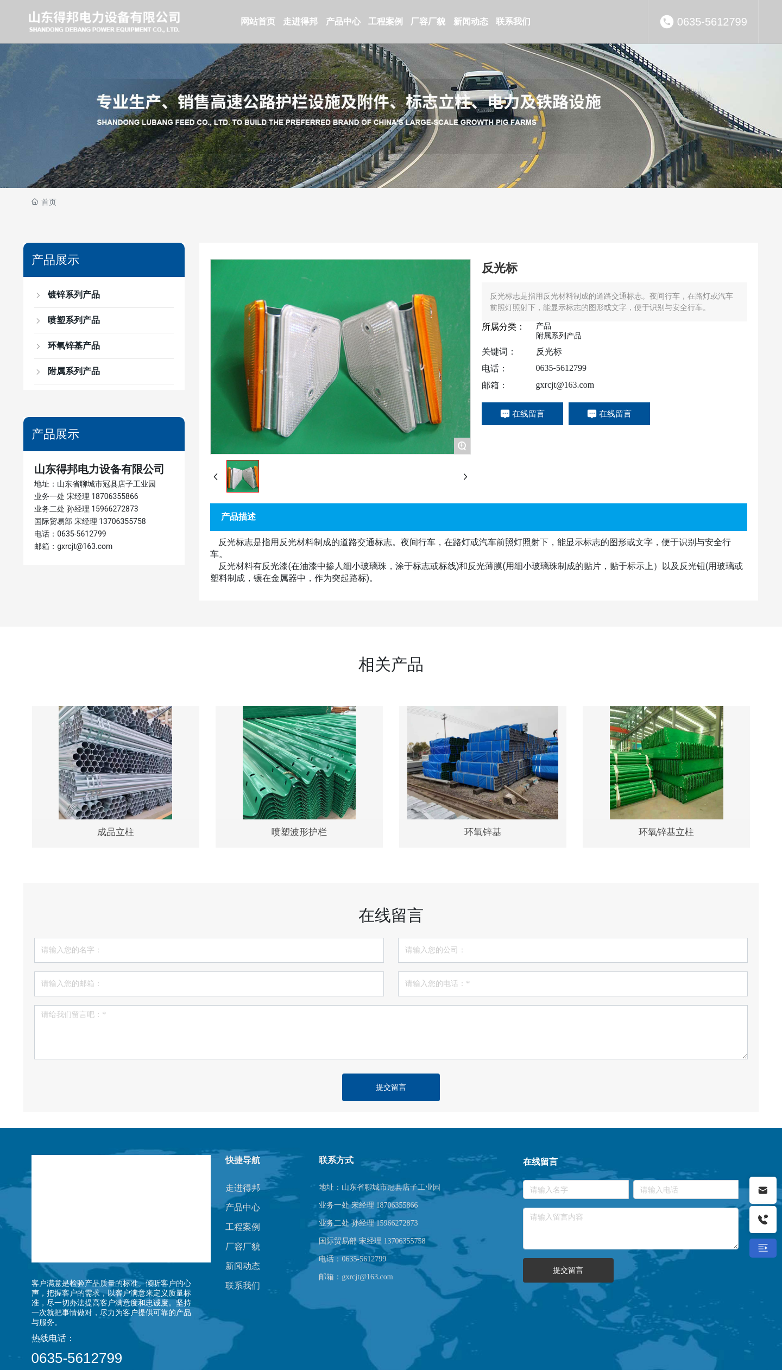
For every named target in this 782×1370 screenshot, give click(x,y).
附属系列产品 (559, 335)
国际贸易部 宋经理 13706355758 (90, 521)
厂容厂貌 (242, 1246)
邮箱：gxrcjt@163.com (73, 546)
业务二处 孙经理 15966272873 (86, 508)
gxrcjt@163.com (565, 384)
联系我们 (242, 1285)
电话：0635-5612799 (70, 533)
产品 (543, 325)
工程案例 (242, 1227)
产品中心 (242, 1207)
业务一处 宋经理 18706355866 (86, 496)
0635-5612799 (712, 22)
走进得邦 (242, 1187)
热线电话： (53, 1338)
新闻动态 (242, 1266)
